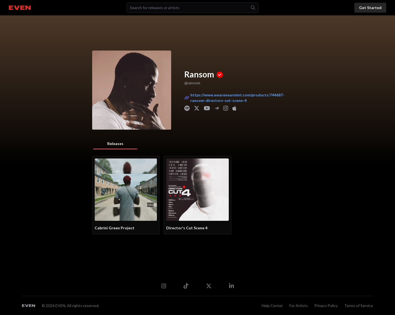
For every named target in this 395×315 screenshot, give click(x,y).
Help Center (272, 305)
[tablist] (115, 143)
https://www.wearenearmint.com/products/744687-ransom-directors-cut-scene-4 (238, 98)
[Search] (189, 8)
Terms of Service (358, 305)
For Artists (298, 305)
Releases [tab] (115, 143)
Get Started (370, 7)
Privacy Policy (326, 305)
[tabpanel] (197, 195)
